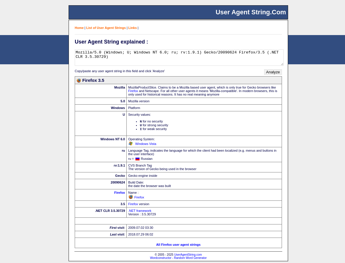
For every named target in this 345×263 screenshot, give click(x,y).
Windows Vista (145, 145)
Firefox (133, 91)
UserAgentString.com (188, 256)
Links (132, 28)
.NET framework (139, 212)
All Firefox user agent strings (178, 246)
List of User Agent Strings (106, 28)
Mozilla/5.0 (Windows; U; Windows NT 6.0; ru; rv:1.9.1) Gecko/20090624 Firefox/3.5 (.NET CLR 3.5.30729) (179, 57)
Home (79, 28)
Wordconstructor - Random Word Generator (178, 259)
